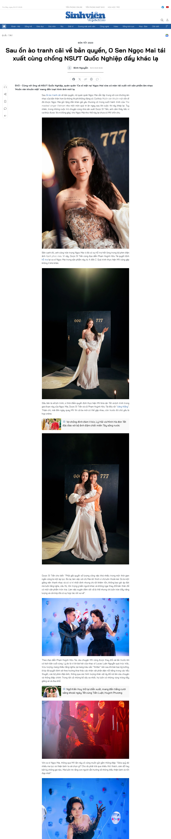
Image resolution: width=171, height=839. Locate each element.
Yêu (61, 26)
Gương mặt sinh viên (86, 26)
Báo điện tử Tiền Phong (85, 16)
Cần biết (155, 26)
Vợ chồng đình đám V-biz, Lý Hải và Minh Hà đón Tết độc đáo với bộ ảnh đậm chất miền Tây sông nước (94, 423)
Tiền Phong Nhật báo (95, 7)
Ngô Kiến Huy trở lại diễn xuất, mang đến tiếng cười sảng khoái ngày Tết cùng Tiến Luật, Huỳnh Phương (94, 690)
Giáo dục (40, 26)
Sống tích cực (128, 26)
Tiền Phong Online (74, 7)
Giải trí (70, 26)
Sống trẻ (28, 26)
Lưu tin (5, 101)
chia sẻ (73, 79)
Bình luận (5, 108)
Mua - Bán (143, 26)
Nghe (5, 87)
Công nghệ (104, 26)
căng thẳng (122, 406)
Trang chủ (4, 26)
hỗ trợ (45, 259)
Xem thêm (167, 26)
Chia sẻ (5, 94)
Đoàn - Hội (15, 26)
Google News (167, 35)
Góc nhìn (52, 26)
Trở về (5, 115)
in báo (91, 79)
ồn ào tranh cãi (53, 95)
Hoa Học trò (114, 7)
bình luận (97, 79)
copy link (85, 79)
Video (116, 26)
